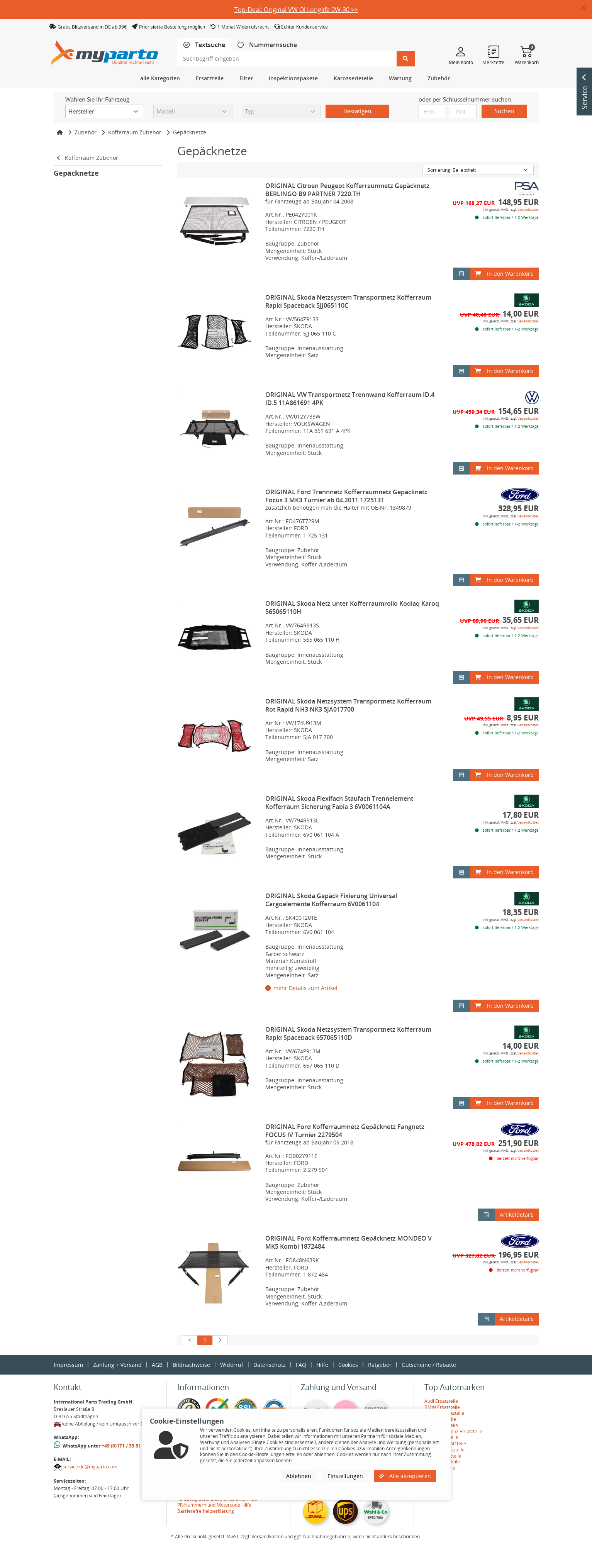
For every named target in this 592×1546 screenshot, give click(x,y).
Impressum (68, 1364)
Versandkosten (528, 209)
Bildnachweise (191, 1364)
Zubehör (86, 132)
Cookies (348, 1364)
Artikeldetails (517, 1214)
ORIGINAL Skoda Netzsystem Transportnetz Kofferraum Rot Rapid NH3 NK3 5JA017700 (348, 705)
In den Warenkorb (504, 273)
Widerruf (231, 1364)
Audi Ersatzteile (441, 1401)
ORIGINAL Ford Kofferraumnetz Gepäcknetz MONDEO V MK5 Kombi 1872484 (348, 1242)
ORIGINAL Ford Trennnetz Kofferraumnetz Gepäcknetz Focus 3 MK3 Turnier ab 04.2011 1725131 (346, 496)
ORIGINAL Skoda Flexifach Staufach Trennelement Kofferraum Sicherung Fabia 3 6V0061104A (339, 802)
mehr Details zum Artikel (301, 988)
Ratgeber (380, 1364)
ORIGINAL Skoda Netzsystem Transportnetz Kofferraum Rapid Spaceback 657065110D (348, 1033)
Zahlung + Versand (117, 1364)
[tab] (204, 45)
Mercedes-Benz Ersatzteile (453, 1431)
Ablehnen (298, 1476)
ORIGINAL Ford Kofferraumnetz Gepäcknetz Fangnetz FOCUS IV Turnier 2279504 (344, 1130)
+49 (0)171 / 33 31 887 (126, 1446)
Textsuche (209, 45)
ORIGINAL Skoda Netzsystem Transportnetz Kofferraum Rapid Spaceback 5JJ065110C (348, 301)
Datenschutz (269, 1364)
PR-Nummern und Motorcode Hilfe (214, 1505)
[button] (586, 7)
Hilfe (322, 1364)
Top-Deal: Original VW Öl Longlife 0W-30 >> (296, 9)
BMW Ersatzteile (442, 1407)
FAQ (301, 1364)
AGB (157, 1364)
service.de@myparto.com (90, 1466)
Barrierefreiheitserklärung (205, 1511)
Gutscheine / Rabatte (429, 1364)
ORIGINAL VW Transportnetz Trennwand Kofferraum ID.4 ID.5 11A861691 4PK (349, 398)
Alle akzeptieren (405, 1476)
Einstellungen (345, 1476)
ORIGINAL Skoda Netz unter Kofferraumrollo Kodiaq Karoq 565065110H (352, 607)
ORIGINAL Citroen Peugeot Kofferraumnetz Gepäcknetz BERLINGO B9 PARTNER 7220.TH (347, 189)
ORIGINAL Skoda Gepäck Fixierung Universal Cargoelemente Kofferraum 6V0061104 (331, 900)
